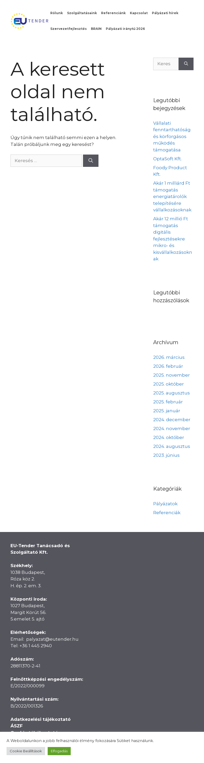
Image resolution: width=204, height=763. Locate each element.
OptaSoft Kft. (167, 158)
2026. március (169, 357)
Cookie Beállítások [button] (26, 751)
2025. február (168, 401)
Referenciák (166, 512)
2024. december (171, 419)
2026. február (168, 366)
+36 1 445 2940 (35, 645)
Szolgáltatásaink (82, 13)
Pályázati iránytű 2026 (125, 29)
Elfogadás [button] (59, 751)
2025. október (168, 384)
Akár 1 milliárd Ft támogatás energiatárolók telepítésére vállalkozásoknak (172, 196)
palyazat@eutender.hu (52, 639)
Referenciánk (113, 13)
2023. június (166, 455)
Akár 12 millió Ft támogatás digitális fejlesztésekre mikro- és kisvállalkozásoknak (172, 238)
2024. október (168, 437)
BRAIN (96, 29)
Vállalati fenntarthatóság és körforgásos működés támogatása (172, 136)
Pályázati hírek (165, 13)
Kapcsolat (139, 13)
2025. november (171, 375)
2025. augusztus (171, 393)
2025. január (166, 410)
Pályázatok (165, 503)
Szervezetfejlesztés (68, 29)
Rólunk (56, 13)
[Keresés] (90, 161)
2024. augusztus (171, 446)
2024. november (171, 428)
